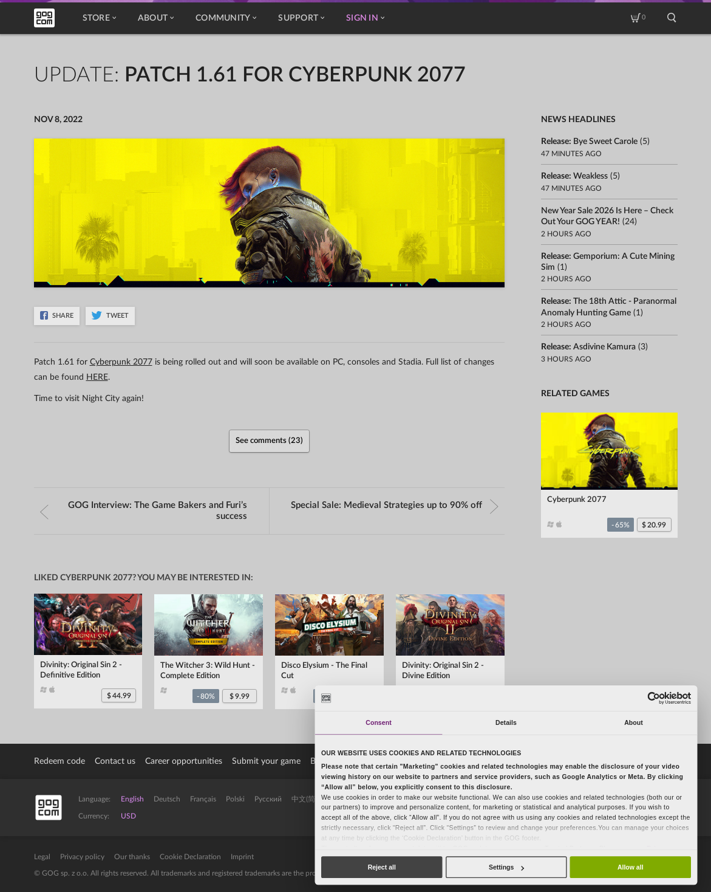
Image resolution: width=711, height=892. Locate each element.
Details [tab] (506, 722)
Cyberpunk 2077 (121, 362)
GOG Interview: (144, 511)
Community (226, 18)
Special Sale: (394, 505)
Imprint (242, 856)
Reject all (382, 867)
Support (301, 18)
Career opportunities (183, 761)
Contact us (115, 761)
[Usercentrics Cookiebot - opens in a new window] (654, 697)
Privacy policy (82, 856)
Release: (589, 141)
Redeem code (59, 761)
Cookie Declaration (190, 856)
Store (99, 18)
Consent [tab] (378, 722)
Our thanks (132, 856)
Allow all (630, 867)
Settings (506, 867)
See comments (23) (269, 441)
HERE (97, 377)
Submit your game (266, 761)
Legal (42, 856)
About (156, 18)
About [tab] (633, 722)
